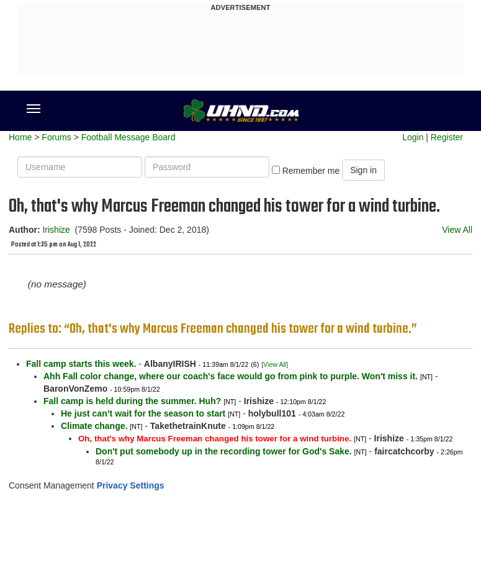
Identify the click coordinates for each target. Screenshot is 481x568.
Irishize (56, 230)
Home (20, 137)
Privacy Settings (130, 485)
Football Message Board (128, 137)
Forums (56, 137)
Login (412, 137)
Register (447, 137)
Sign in (363, 170)
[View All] (274, 364)
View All (457, 230)
